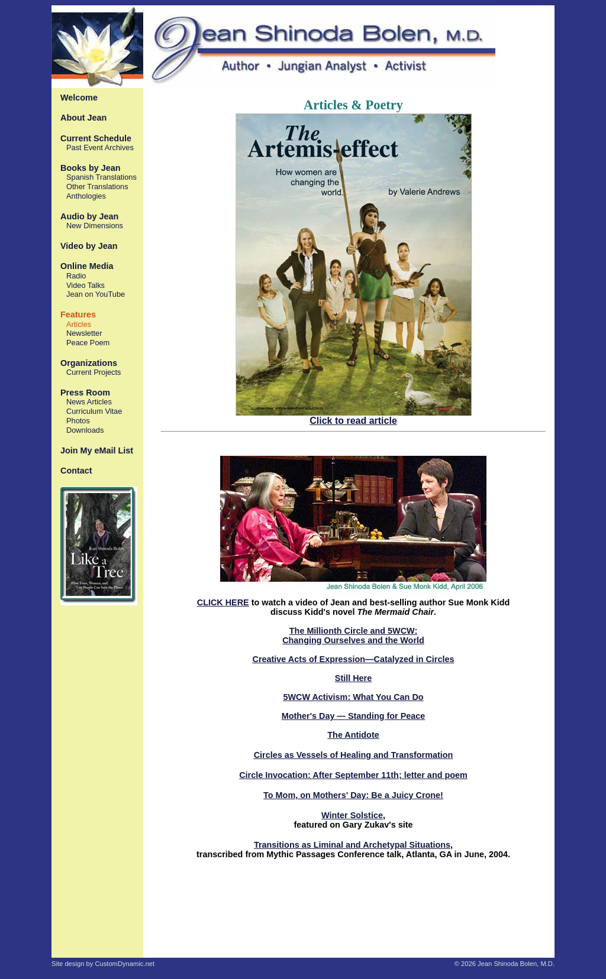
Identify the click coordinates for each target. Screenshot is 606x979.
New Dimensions (94, 225)
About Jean (83, 117)
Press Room (85, 392)
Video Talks (85, 285)
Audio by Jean (89, 216)
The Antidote (353, 735)
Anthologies (86, 196)
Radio (76, 275)
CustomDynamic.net (124, 963)
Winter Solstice (352, 815)
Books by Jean (90, 168)
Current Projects (93, 372)
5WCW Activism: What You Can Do (353, 697)
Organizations (88, 363)
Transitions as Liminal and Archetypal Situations (352, 845)
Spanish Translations (101, 177)
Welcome (79, 97)
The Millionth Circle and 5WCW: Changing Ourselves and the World (353, 635)
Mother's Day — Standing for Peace (354, 716)
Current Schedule (95, 138)
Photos (78, 420)
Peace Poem (87, 342)
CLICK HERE (223, 602)
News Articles (89, 401)
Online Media (87, 266)
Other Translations (97, 186)
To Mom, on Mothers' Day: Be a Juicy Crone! (353, 795)
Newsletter (84, 333)
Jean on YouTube (95, 294)
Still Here (353, 678)
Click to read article (353, 421)
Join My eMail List (96, 450)
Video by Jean (89, 246)
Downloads (85, 430)
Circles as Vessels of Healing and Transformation (353, 755)
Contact (76, 470)
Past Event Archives (100, 147)
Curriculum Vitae (94, 411)
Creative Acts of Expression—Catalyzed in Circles (353, 659)
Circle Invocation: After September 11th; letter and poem (353, 775)
